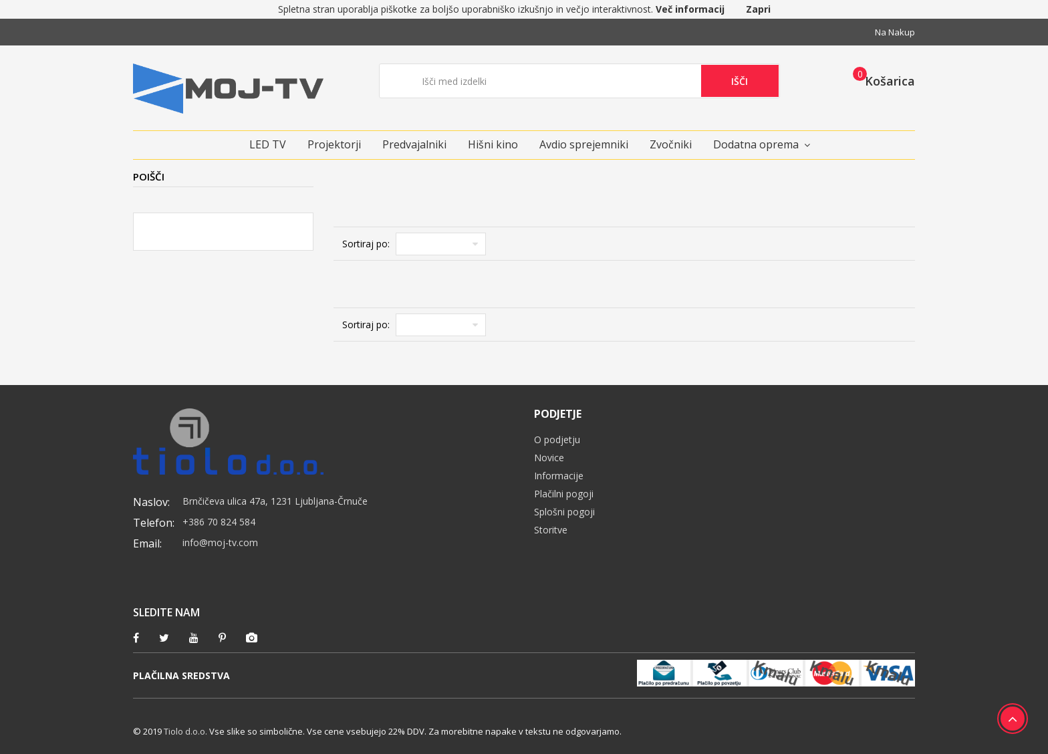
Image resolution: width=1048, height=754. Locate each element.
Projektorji (334, 144)
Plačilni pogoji (564, 493)
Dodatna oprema (756, 144)
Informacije (558, 475)
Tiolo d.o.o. (185, 731)
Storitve (550, 529)
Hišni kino (493, 144)
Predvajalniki (414, 144)
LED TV (267, 144)
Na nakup (895, 32)
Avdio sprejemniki (583, 144)
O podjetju (557, 439)
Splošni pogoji (564, 511)
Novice (549, 457)
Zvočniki (671, 144)
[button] (880, 80)
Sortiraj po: (366, 243)
